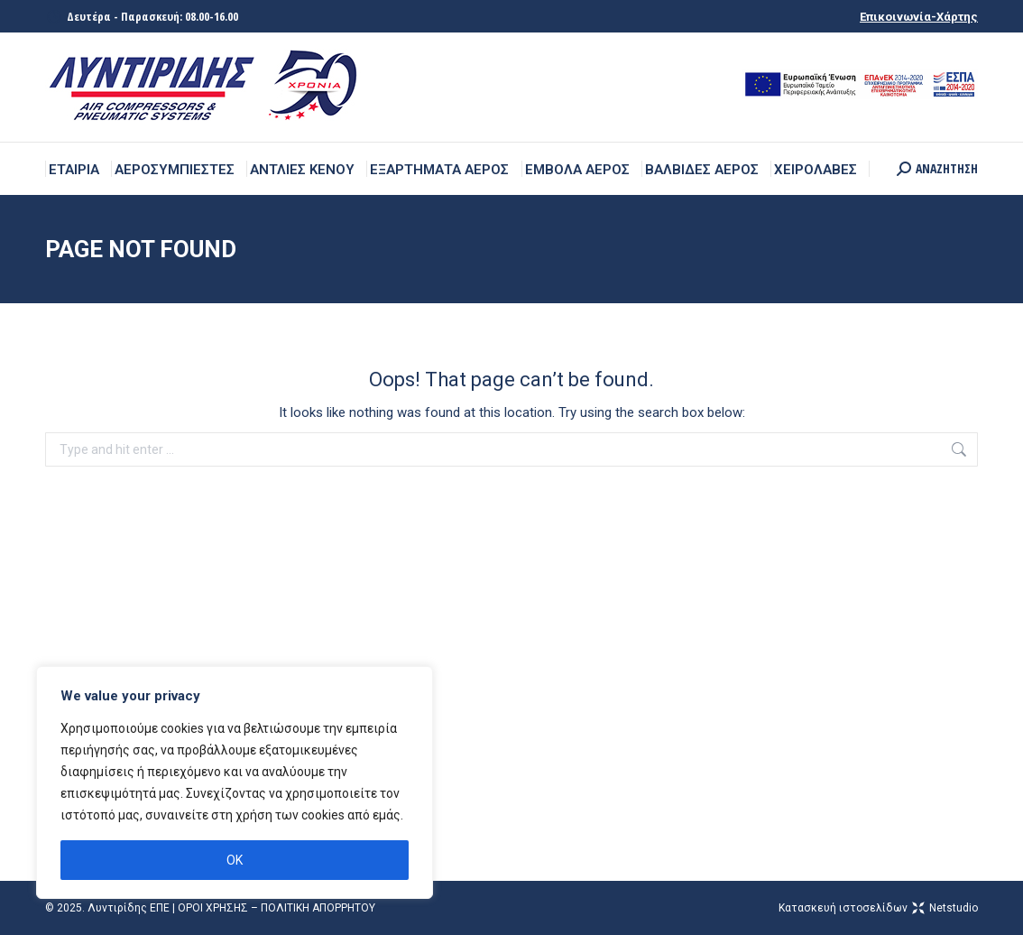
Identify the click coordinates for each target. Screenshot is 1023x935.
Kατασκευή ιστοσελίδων (878, 908)
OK (234, 860)
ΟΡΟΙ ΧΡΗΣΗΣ (213, 908)
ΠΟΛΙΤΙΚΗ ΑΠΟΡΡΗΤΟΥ (318, 908)
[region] (234, 782)
